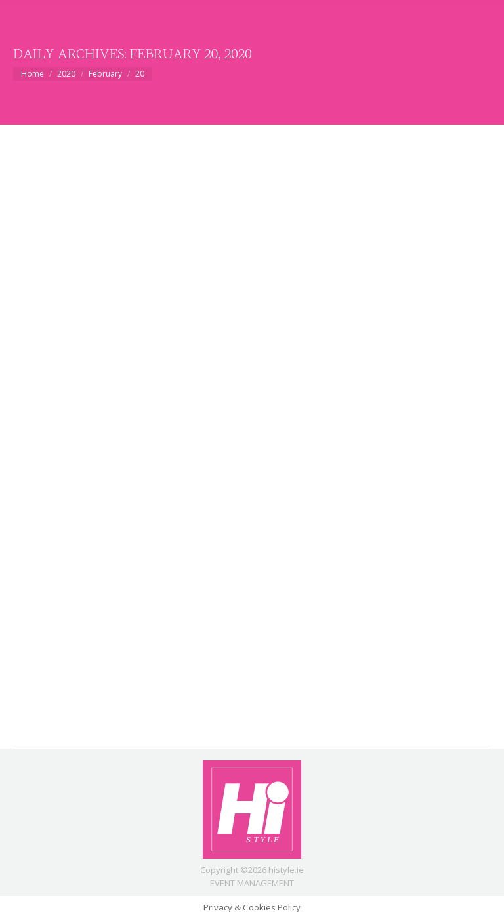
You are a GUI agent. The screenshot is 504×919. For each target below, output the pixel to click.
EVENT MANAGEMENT (252, 883)
